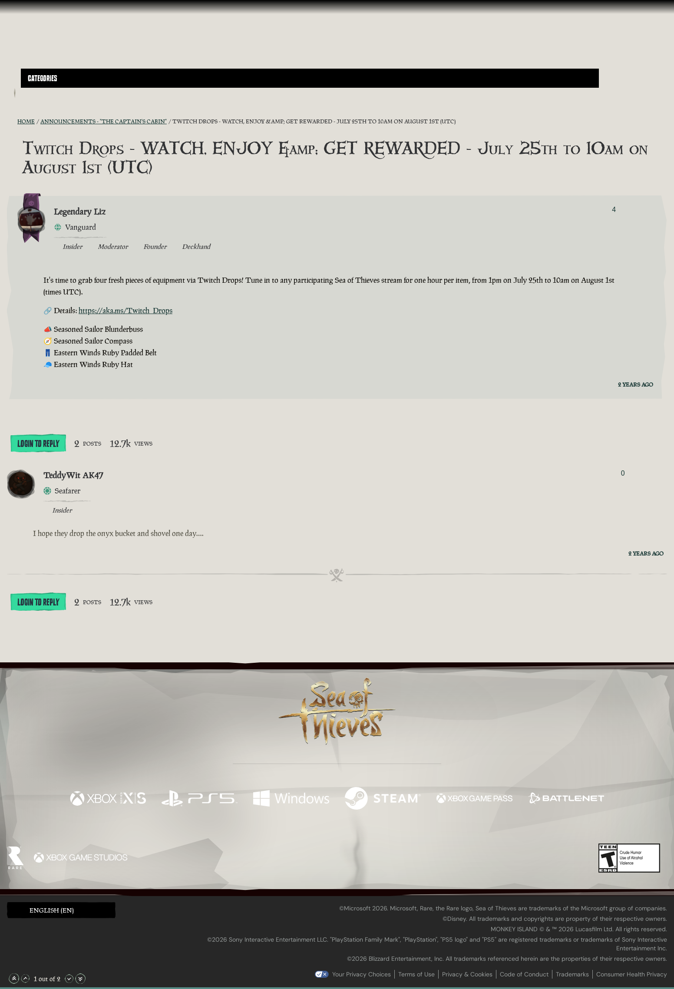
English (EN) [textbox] (52, 910)
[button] (310, 78)
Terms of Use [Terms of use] (416, 974)
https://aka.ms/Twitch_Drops (125, 310)
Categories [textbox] (42, 78)
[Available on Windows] (291, 799)
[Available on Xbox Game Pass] (474, 799)
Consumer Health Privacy (631, 974)
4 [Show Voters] (614, 209)
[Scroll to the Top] (14, 978)
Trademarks (572, 974)
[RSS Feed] (12, 121)
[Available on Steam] (383, 799)
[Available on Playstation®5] (199, 799)
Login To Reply (38, 443)
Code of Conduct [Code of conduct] (524, 974)
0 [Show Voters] (623, 473)
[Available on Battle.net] (566, 799)
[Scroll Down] (69, 978)
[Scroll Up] (25, 978)
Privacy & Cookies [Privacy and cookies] (467, 974)
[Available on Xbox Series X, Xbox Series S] (108, 799)
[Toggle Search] (46, 93)
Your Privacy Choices (361, 974)
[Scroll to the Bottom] (80, 978)
